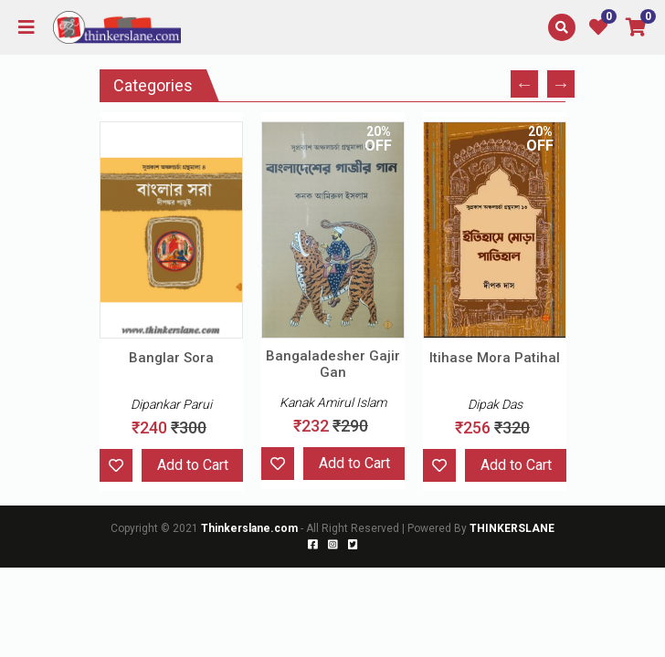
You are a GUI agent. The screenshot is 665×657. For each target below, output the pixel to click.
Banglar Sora (171, 357)
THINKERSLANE (512, 528)
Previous (524, 84)
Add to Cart (192, 465)
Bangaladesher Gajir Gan (333, 364)
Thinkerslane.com (251, 528)
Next (561, 84)
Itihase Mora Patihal (494, 357)
